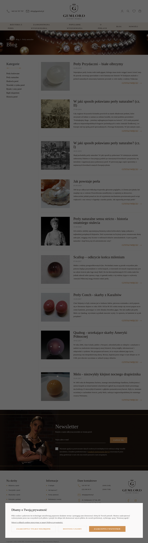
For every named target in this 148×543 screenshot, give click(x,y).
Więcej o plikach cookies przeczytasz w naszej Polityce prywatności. (37, 522)
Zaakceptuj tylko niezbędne (33, 529)
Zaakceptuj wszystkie (107, 529)
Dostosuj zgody (72, 529)
